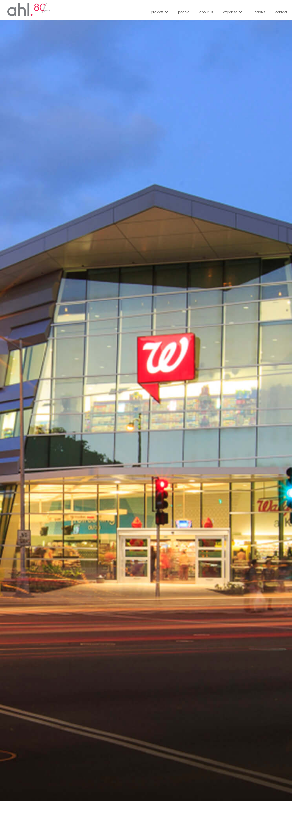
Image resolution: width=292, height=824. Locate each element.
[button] (159, 11)
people (183, 12)
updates (258, 12)
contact (281, 12)
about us (206, 12)
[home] (28, 9)
